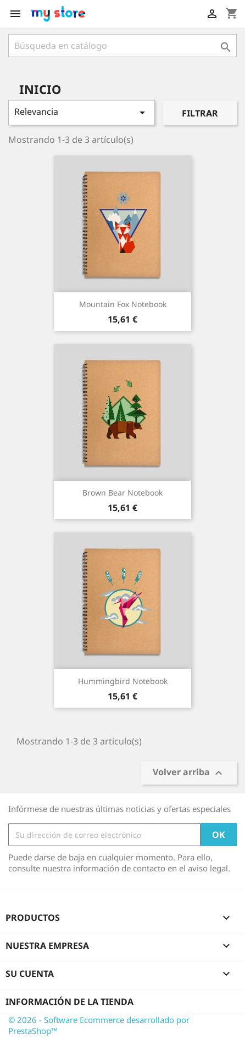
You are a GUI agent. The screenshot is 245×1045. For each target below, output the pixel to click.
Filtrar (200, 113)
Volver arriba (189, 773)
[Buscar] (122, 45)
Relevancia (81, 112)
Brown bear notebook (122, 492)
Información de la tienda (69, 1002)
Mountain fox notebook (122, 304)
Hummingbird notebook (123, 681)
